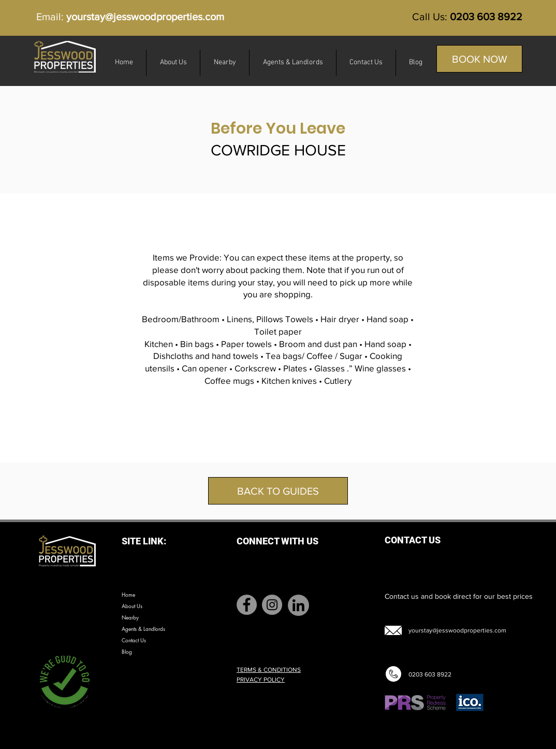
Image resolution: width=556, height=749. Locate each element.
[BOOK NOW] (479, 59)
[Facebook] (247, 605)
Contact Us (134, 640)
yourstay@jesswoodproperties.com (145, 16)
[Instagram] (272, 605)
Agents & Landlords (143, 628)
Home (128, 594)
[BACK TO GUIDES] (278, 491)
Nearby (130, 617)
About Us (132, 606)
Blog (127, 651)
